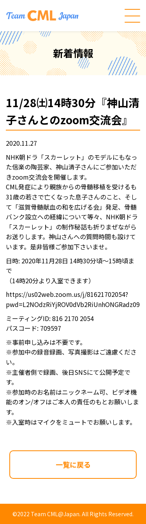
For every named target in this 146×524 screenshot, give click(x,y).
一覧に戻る (73, 464)
